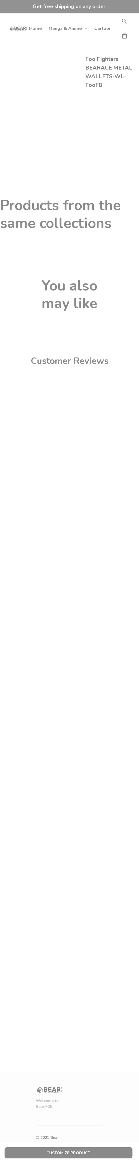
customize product (68, 1153)
